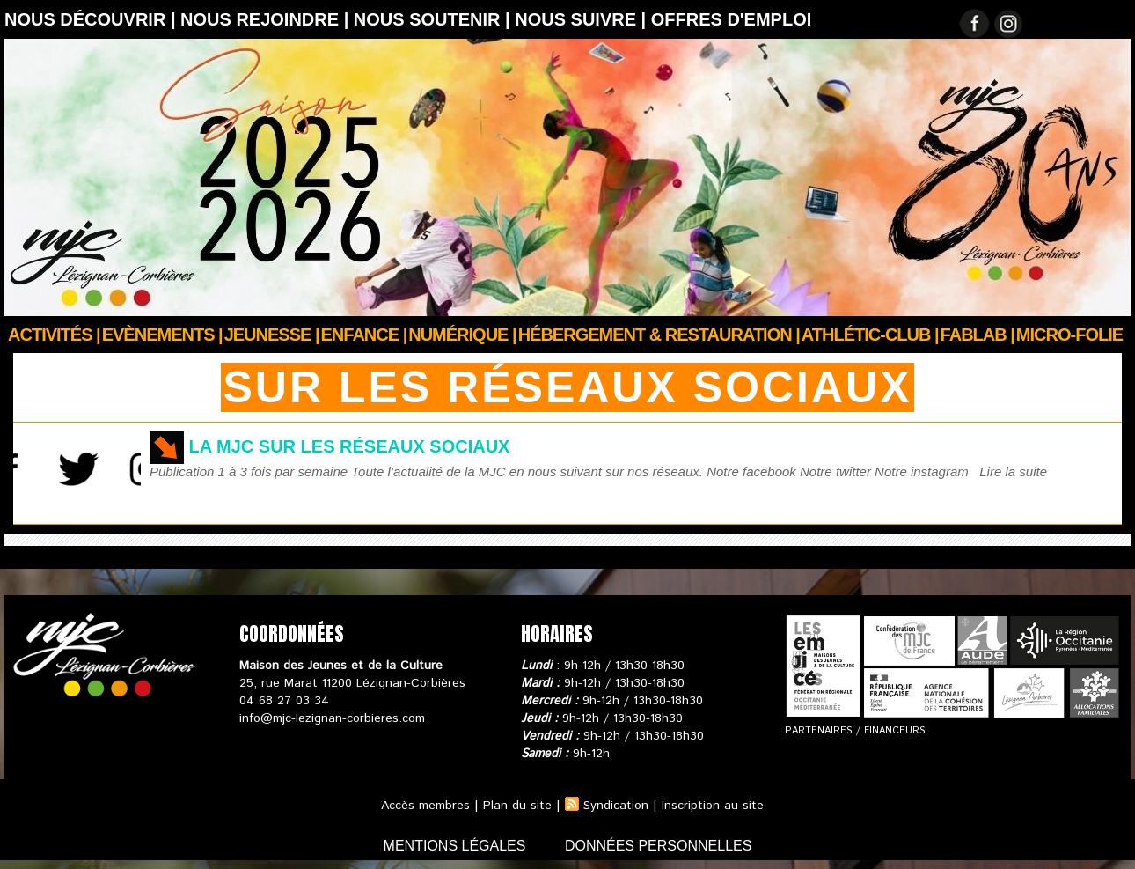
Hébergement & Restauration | (659, 334)
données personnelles (658, 845)
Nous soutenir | (434, 19)
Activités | (54, 334)
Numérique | (462, 334)
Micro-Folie (1069, 334)
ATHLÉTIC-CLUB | (870, 334)
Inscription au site (713, 805)
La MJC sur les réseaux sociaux (349, 446)
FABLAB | (977, 334)
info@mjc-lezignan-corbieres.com (332, 718)
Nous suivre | (583, 19)
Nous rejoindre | (267, 19)
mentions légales (457, 845)
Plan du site (517, 805)
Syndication (615, 805)
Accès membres (425, 805)
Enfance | (364, 334)
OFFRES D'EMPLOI (731, 19)
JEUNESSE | (271, 334)
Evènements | (162, 334)
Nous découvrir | (92, 19)
